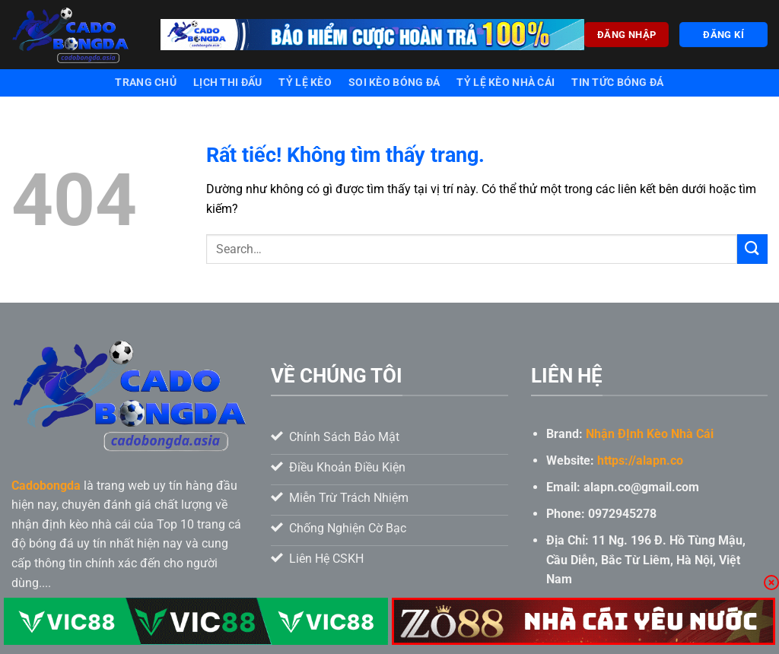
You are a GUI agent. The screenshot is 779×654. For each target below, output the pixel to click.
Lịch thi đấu (227, 82)
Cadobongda (46, 485)
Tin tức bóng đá (617, 82)
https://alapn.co (640, 460)
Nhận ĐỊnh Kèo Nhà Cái (650, 434)
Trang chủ (145, 82)
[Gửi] (752, 249)
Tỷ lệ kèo (305, 82)
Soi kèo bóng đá (394, 82)
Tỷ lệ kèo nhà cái (505, 82)
